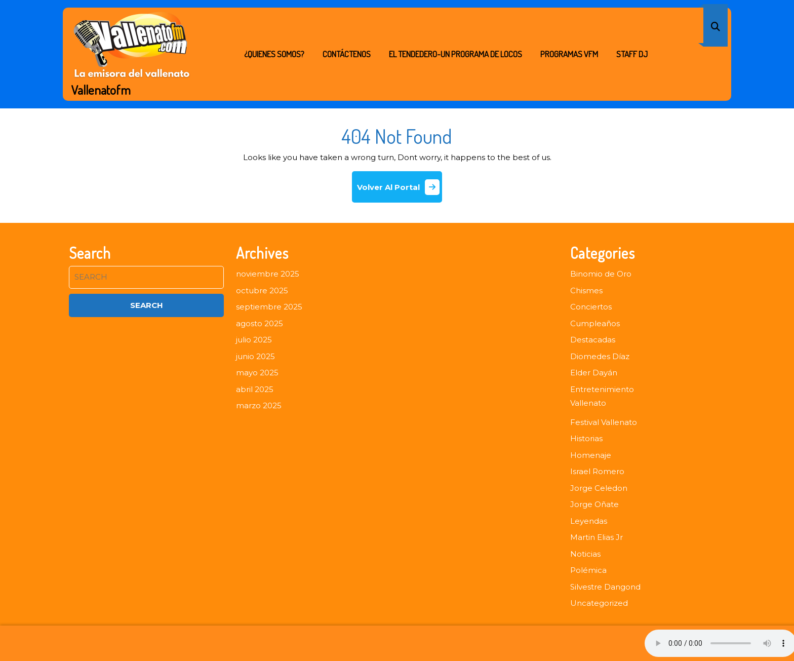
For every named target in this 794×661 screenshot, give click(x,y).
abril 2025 (254, 389)
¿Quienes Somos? (274, 54)
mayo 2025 (257, 372)
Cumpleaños (595, 323)
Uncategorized (599, 603)
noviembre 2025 (267, 274)
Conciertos (591, 307)
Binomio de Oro (600, 274)
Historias (586, 438)
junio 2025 (255, 356)
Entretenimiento (602, 389)
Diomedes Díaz (599, 356)
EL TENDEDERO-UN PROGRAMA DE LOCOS (455, 54)
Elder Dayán (593, 372)
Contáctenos (347, 54)
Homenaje (590, 455)
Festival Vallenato (603, 422)
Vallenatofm (101, 90)
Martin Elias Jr (596, 537)
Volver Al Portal (399, 191)
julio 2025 (254, 339)
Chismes (586, 290)
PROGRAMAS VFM (569, 54)
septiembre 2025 (269, 307)
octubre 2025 (262, 290)
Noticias (585, 554)
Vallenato (588, 403)
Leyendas (588, 521)
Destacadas (592, 339)
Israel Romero (597, 471)
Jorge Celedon (598, 488)
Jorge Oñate (594, 504)
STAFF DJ (632, 54)
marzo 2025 (259, 405)
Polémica (588, 570)
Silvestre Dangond (605, 587)
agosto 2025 (259, 323)
